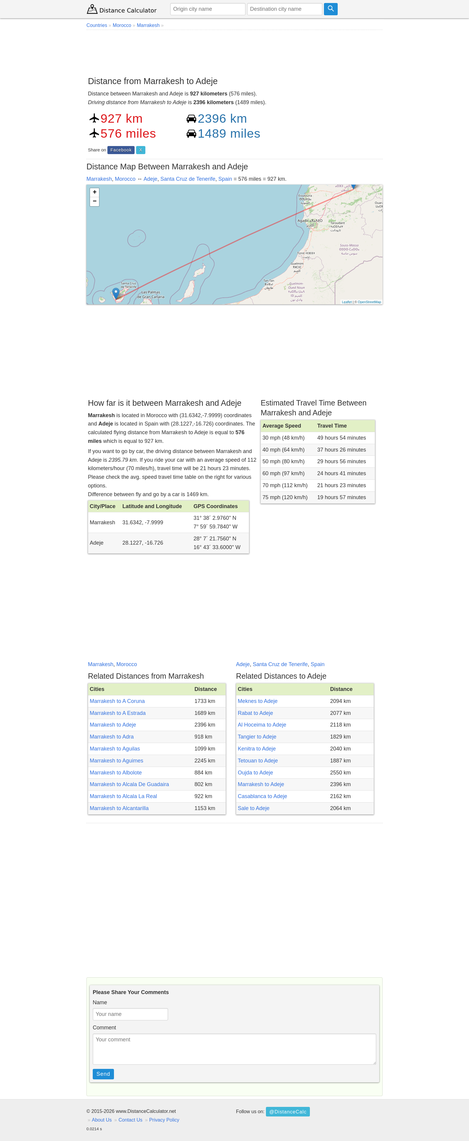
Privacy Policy (164, 1119)
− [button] (95, 201)
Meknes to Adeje (258, 701)
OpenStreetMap (369, 302)
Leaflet (347, 302)
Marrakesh (99, 179)
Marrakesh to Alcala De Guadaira (129, 784)
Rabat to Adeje (255, 713)
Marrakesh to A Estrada (118, 713)
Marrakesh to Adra (112, 737)
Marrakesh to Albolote (116, 773)
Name (100, 1002)
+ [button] (95, 192)
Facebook (121, 150)
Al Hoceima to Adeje (262, 725)
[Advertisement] (234, 51)
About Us (102, 1119)
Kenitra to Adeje (257, 749)
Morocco (125, 179)
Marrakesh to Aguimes (116, 761)
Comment (104, 1028)
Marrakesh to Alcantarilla (119, 808)
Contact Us (130, 1119)
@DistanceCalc (288, 1111)
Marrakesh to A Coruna (117, 701)
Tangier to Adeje (257, 737)
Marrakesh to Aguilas (115, 749)
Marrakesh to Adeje (113, 725)
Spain (225, 179)
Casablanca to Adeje (262, 796)
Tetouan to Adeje (258, 761)
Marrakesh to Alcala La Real (123, 796)
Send (103, 1074)
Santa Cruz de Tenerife (187, 179)
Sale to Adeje (253, 808)
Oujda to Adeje (255, 773)
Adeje (150, 179)
